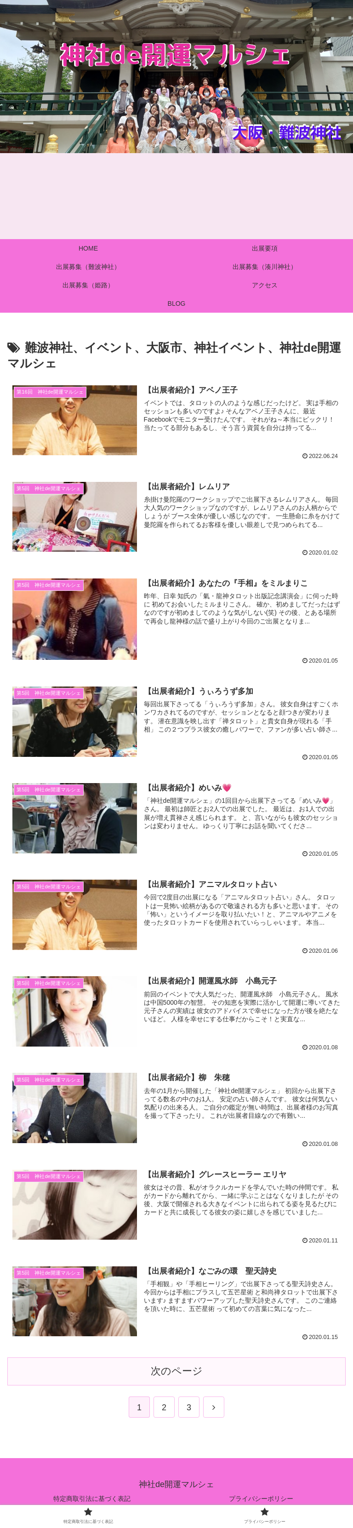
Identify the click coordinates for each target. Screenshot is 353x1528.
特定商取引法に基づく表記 (92, 1498)
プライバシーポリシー (261, 1498)
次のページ (177, 1371)
